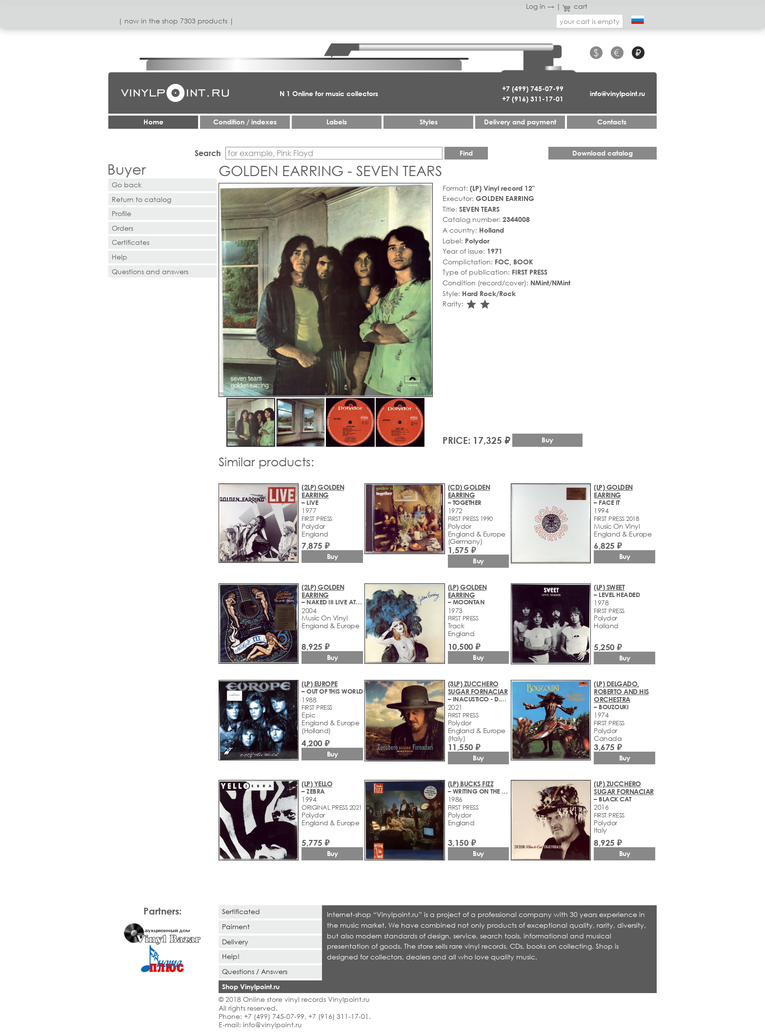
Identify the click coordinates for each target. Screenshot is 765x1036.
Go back (126, 184)
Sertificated (241, 911)
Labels (336, 122)
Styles (429, 122)
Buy (547, 440)
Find (466, 153)
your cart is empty (590, 21)
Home (153, 122)
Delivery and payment (520, 122)
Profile (121, 213)
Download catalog (602, 153)
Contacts (611, 122)
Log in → (540, 6)
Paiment (236, 926)
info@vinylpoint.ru (617, 93)
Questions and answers (150, 271)
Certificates (130, 242)
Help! (231, 956)
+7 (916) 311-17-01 (533, 99)
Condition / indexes (245, 122)
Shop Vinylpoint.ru (251, 986)
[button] (423, 192)
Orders (122, 228)
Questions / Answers (254, 971)
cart (575, 6)
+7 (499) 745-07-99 (533, 88)
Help (119, 257)
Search (208, 153)
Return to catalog (141, 199)
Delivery (235, 941)
